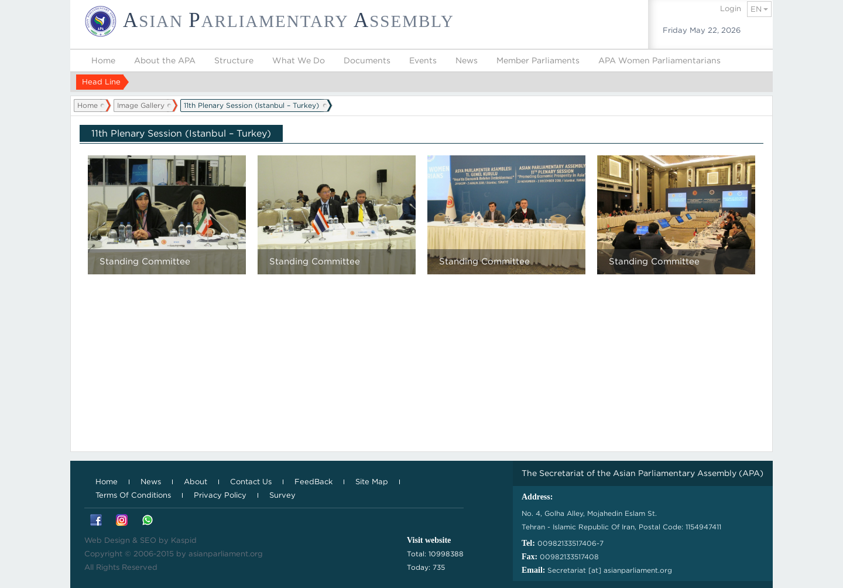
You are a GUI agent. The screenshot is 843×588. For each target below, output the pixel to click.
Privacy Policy (220, 495)
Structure (233, 60)
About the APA (165, 60)
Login (730, 8)
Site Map (371, 481)
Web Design (107, 540)
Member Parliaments (538, 60)
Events (423, 60)
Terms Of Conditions (133, 495)
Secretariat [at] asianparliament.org (609, 570)
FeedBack (313, 481)
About (195, 481)
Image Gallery (141, 105)
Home (103, 60)
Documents (367, 60)
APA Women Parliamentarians (659, 60)
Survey (282, 495)
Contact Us (251, 481)
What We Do (298, 60)
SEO (148, 540)
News (466, 60)
